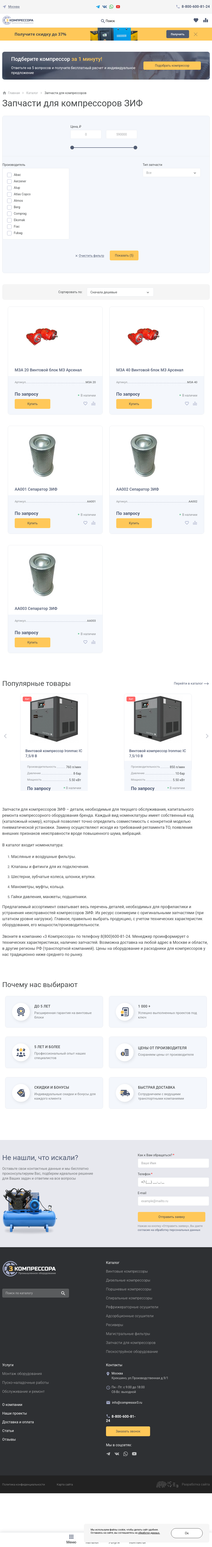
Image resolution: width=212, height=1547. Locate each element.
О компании (12, 1447)
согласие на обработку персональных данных (169, 1270)
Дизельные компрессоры (128, 1323)
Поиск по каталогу (19, 1335)
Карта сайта (65, 1527)
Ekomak (19, 220)
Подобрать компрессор (177, 65)
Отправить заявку (173, 1257)
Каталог (32, 93)
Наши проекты (14, 1456)
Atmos (18, 200)
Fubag (18, 233)
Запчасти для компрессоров (131, 1385)
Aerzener (20, 181)
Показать (124, 255)
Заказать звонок (128, 1474)
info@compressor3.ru (124, 1445)
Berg (17, 207)
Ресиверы (114, 1367)
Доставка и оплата (18, 1465)
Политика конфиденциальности (23, 1527)
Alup (17, 187)
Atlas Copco (22, 194)
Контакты (114, 1407)
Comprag (20, 213)
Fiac (17, 226)
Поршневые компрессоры (128, 1332)
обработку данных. (125, 1535)
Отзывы (9, 1482)
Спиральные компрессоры (129, 1341)
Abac (17, 175)
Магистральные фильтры (128, 1376)
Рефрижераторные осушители (132, 1349)
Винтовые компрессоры (127, 1314)
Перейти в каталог (191, 683)
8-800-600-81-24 (196, 6)
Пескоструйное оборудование (132, 1394)
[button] (4, 755)
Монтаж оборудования (22, 1416)
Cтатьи (8, 1473)
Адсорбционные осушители (130, 1358)
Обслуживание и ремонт (23, 1434)
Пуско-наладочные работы (25, 1425)
